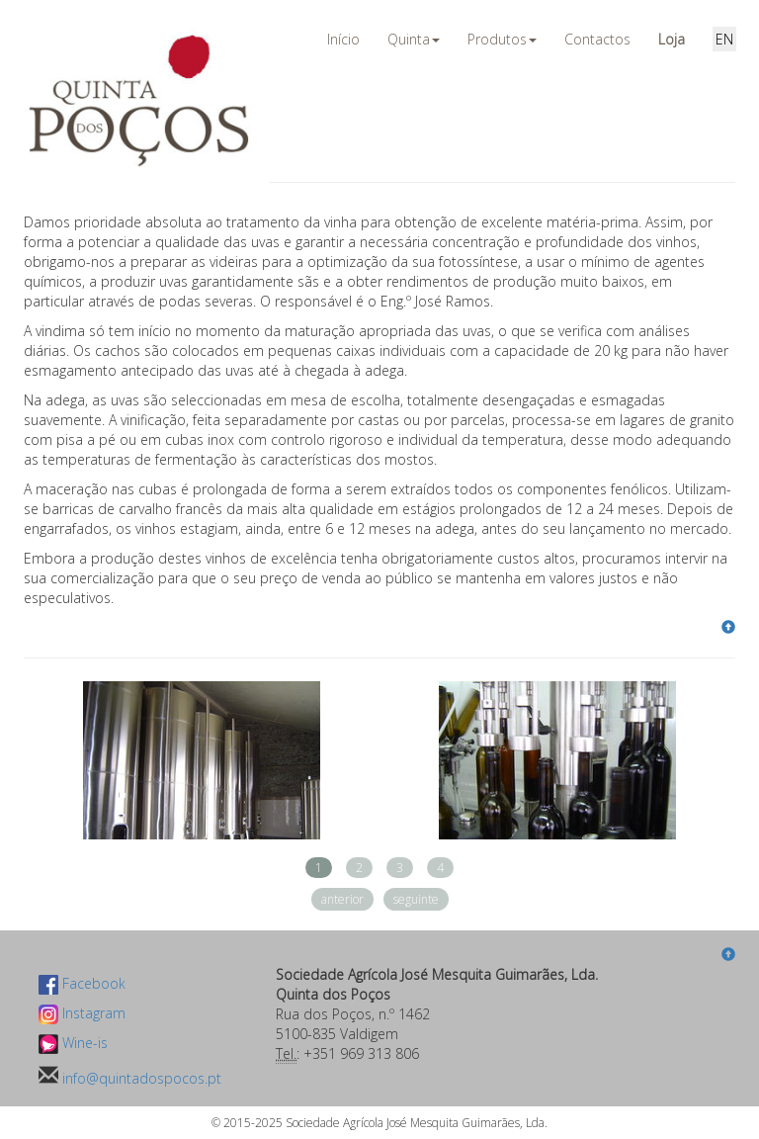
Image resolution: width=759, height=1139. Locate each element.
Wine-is (73, 1042)
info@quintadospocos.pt (139, 1078)
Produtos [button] (502, 39)
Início (343, 39)
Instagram (82, 1013)
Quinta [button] (413, 39)
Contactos (597, 39)
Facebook (82, 983)
